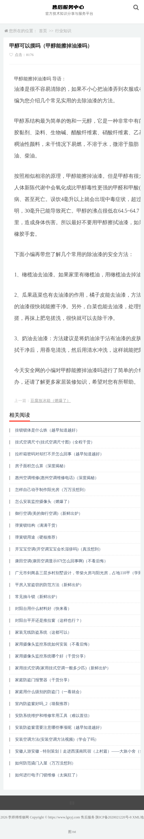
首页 (43, 31)
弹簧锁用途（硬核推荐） (37, 537)
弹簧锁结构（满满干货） (37, 525)
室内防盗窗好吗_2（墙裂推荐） (43, 704)
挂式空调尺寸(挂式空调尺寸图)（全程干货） (54, 442)
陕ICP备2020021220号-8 (114, 817)
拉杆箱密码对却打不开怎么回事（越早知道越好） (59, 454)
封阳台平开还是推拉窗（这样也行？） (49, 620)
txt (74, 832)
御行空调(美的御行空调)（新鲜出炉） (48, 513)
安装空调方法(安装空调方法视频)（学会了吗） (56, 739)
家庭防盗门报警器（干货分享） (43, 680)
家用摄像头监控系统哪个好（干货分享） (51, 656)
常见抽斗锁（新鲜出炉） (37, 597)
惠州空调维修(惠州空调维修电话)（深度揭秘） (56, 478)
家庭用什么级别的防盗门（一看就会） (49, 692)
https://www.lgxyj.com (64, 817)
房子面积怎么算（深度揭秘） (41, 466)
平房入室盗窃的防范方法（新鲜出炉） (49, 585)
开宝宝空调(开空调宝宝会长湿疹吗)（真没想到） (58, 549)
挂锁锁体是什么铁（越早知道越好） (47, 430)
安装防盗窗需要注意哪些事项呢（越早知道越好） (59, 727)
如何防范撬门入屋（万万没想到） (45, 763)
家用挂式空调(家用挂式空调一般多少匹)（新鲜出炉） (63, 668)
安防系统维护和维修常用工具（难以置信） (53, 715)
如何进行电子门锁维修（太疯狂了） (47, 775)
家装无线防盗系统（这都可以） (43, 632)
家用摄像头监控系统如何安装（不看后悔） (53, 644)
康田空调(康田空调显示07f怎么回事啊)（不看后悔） (61, 561)
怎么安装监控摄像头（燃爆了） (43, 501)
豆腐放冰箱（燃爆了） (50, 400)
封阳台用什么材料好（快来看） (43, 608)
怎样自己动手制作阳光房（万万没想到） (51, 490)
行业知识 (63, 31)
